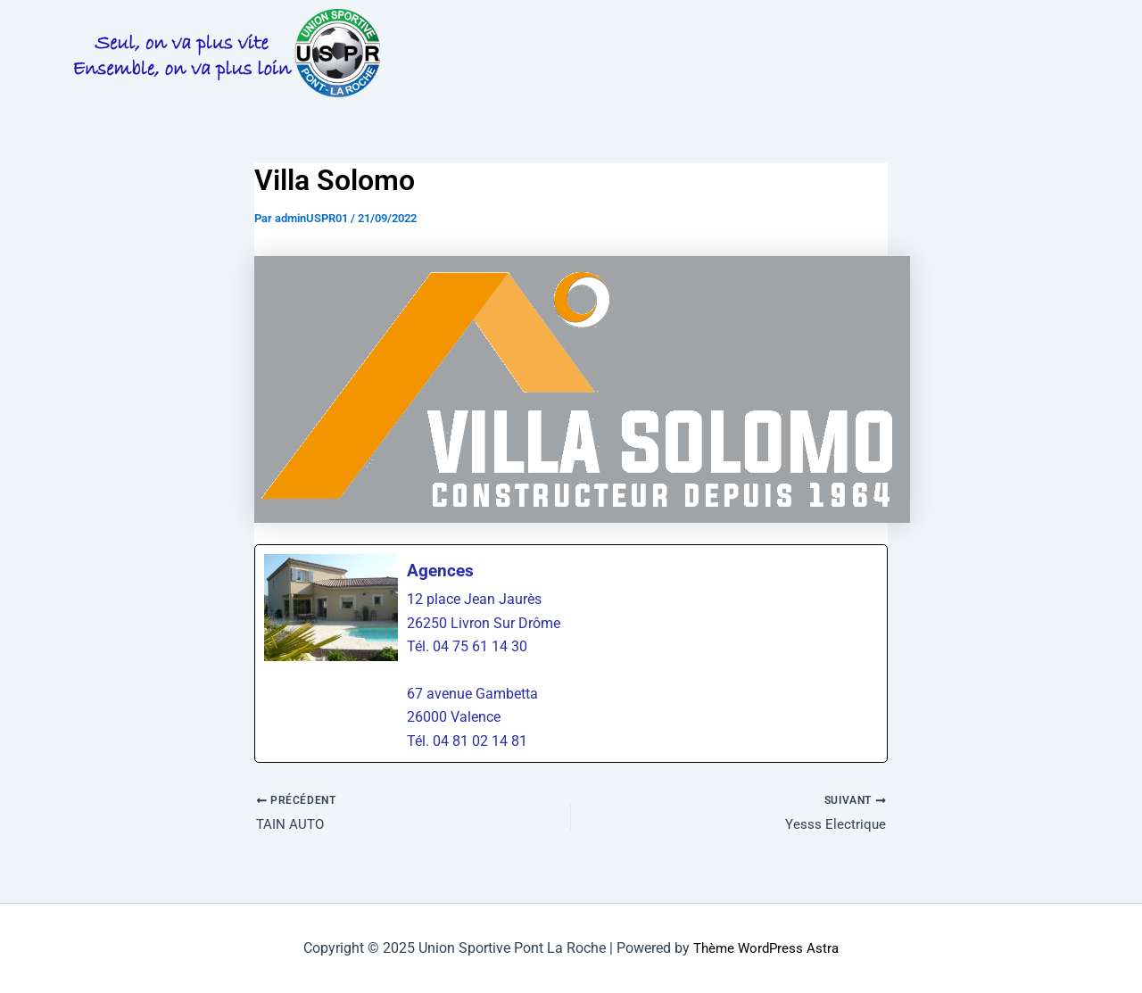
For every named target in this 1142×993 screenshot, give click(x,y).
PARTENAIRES (464, 72)
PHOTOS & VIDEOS (776, 29)
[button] (470, 30)
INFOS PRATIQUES (623, 29)
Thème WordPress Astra (766, 947)
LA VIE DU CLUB (470, 29)
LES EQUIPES (912, 29)
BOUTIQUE (577, 72)
